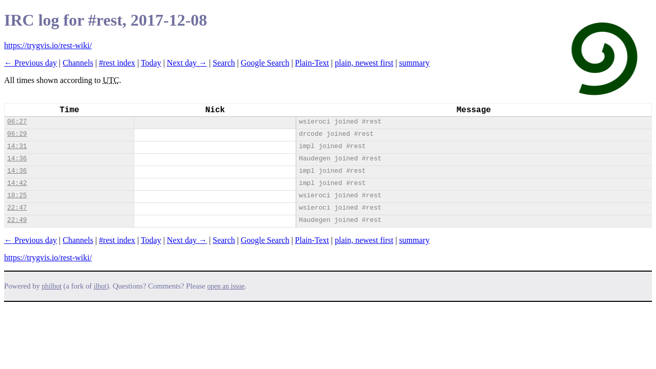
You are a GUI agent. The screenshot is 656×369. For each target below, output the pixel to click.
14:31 (17, 146)
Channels (78, 62)
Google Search (265, 62)
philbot (51, 286)
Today (151, 62)
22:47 (17, 208)
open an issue (225, 286)
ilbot (100, 286)
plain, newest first (364, 62)
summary (414, 62)
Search (224, 62)
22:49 (17, 220)
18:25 (17, 195)
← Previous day (30, 62)
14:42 (17, 183)
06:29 (17, 134)
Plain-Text (312, 62)
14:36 (17, 158)
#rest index (117, 62)
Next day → (187, 62)
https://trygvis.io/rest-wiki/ (48, 45)
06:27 (17, 122)
